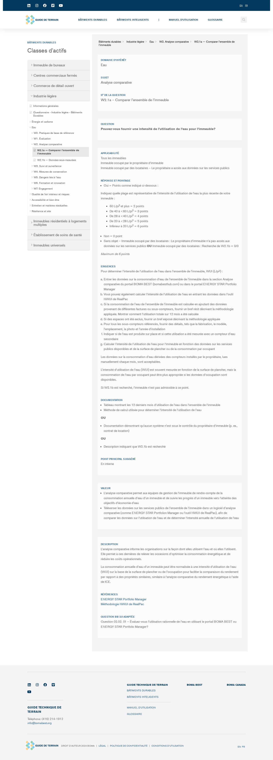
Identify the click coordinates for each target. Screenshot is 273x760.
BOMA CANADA (236, 684)
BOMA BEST (194, 684)
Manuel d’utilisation (183, 19)
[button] (244, 20)
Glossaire (215, 19)
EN (239, 746)
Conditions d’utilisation (168, 745)
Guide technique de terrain (147, 684)
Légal (102, 745)
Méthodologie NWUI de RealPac (122, 604)
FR (243, 746)
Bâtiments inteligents (133, 19)
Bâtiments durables (92, 19)
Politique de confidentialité (128, 745)
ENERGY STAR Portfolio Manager (123, 599)
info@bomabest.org (39, 723)
